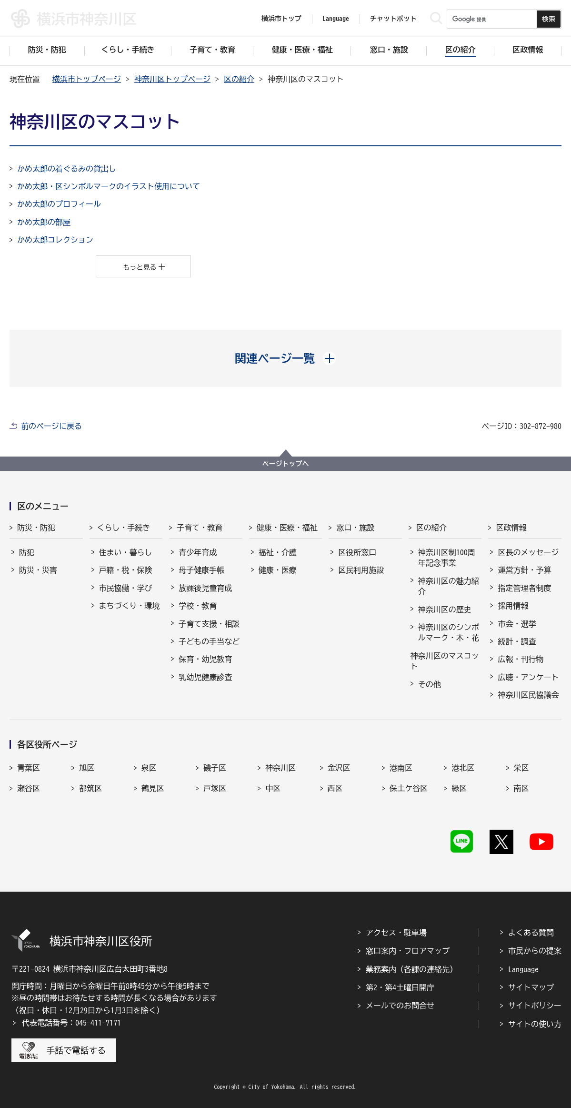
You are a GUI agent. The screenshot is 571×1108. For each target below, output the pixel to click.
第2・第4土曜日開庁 (400, 987)
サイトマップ (531, 987)
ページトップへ (285, 463)
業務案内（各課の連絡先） (411, 969)
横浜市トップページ (86, 79)
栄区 (521, 768)
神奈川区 (280, 768)
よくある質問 (531, 932)
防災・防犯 (36, 527)
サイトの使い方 (534, 1024)
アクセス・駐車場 (396, 932)
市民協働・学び (125, 588)
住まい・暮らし (125, 552)
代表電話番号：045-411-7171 (71, 1023)
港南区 (401, 768)
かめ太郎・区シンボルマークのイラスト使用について (108, 186)
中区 (272, 788)
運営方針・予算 (524, 570)
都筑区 (90, 788)
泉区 (149, 768)
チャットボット (393, 18)
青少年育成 (198, 552)
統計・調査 (517, 641)
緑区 (459, 788)
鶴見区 (152, 788)
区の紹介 (239, 79)
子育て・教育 (199, 527)
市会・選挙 (517, 624)
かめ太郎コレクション (55, 240)
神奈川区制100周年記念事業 (446, 558)
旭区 (86, 768)
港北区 (462, 768)
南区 (521, 788)
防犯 (26, 552)
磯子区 (214, 768)
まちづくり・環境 (129, 606)
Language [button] (335, 18)
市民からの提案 (534, 951)
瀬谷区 (28, 788)
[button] (285, 358)
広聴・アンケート (528, 677)
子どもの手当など (209, 641)
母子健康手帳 (201, 570)
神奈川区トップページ (172, 79)
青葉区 (28, 768)
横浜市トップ (281, 18)
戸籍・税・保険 (125, 570)
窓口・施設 (355, 527)
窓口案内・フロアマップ (408, 951)
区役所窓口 (357, 552)
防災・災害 (38, 570)
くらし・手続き (123, 527)
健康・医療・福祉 (287, 527)
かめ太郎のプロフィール (59, 204)
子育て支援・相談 (209, 624)
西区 (335, 788)
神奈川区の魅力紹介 (448, 586)
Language (523, 969)
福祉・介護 (278, 552)
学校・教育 (198, 606)
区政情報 (511, 527)
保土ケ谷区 (409, 788)
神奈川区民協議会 (528, 695)
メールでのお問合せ (400, 1005)
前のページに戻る (51, 426)
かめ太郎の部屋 (43, 222)
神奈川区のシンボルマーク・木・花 (448, 632)
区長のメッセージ (528, 552)
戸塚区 (214, 788)
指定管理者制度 (524, 588)
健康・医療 (278, 570)
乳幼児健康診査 (205, 677)
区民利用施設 (361, 570)
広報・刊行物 (520, 659)
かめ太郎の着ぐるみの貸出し (66, 169)
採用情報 (513, 606)
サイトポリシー (534, 1005)
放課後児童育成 (205, 588)
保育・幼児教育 (205, 659)
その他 (429, 684)
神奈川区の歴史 (444, 609)
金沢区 (339, 768)
